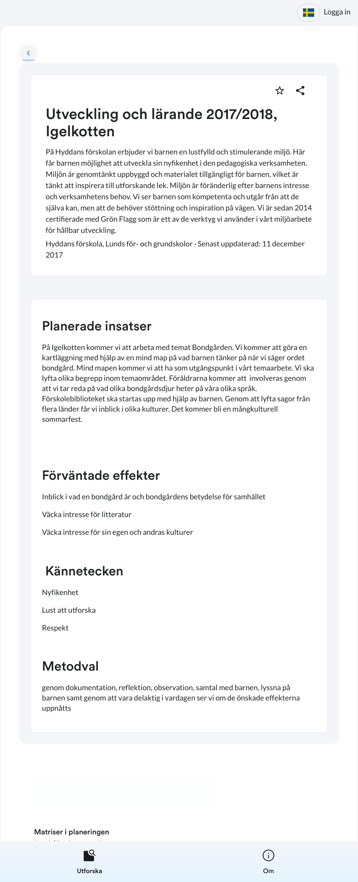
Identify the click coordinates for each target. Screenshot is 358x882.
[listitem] (89, 861)
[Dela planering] (300, 90)
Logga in (337, 11)
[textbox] (179, 515)
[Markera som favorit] (279, 90)
